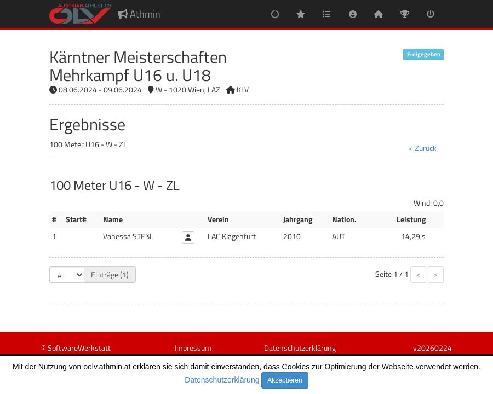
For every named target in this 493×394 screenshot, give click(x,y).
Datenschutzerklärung (222, 379)
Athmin (139, 14)
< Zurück (423, 148)
